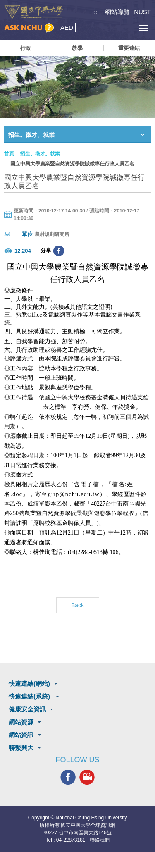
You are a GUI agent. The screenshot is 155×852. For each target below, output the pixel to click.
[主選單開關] (143, 28)
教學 (77, 48)
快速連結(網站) (29, 683)
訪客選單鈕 (125, 28)
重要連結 (129, 48)
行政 (25, 48)
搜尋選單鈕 (106, 28)
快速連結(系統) (30, 696)
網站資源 (21, 722)
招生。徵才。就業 (40, 154)
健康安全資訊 (27, 709)
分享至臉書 (58, 251)
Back (77, 605)
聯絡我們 (100, 840)
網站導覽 (117, 11)
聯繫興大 (21, 747)
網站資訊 (21, 734)
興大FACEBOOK (68, 777)
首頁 (9, 154)
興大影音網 (87, 777)
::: (95, 11)
